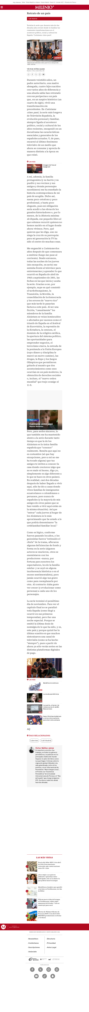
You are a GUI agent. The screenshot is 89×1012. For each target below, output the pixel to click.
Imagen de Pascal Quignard (49, 166)
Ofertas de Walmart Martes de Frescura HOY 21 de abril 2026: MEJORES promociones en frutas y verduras (49, 915)
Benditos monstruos (51, 683)
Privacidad (51, 943)
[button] (2, 8)
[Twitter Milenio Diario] (40, 969)
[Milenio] (44, 7)
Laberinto (34, 740)
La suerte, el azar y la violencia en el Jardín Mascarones (51, 707)
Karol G (52, 2)
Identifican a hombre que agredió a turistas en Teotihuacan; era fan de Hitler (50, 889)
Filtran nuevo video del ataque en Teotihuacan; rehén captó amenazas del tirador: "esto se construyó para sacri (49, 902)
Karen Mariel (45, 2)
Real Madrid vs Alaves (33, 2)
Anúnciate (32, 952)
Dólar (23, 2)
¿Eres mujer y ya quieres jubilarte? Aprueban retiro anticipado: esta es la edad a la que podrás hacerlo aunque (49, 878)
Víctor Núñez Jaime (36, 69)
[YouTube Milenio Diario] (36, 976)
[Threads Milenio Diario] (57, 969)
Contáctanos (33, 943)
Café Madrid (46, 740)
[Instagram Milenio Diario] (48, 969)
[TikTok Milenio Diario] (44, 976)
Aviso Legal (51, 947)
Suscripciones (34, 947)
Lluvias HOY (60, 2)
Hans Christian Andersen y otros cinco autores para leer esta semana (52, 718)
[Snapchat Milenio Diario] (52, 976)
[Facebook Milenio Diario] (32, 969)
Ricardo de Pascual (71, 2)
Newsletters (33, 939)
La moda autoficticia (51, 694)
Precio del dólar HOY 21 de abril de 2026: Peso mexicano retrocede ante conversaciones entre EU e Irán (49, 865)
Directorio (51, 939)
